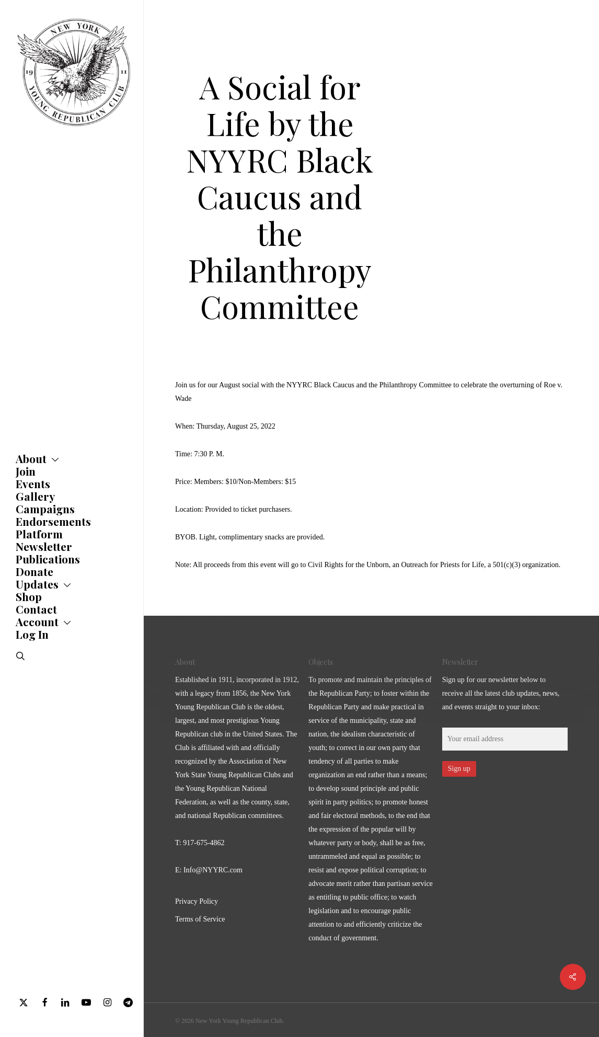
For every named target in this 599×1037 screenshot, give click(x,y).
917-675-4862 (203, 843)
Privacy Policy (196, 901)
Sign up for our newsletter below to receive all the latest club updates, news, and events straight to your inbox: (501, 693)
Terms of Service (200, 919)
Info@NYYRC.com (213, 870)
